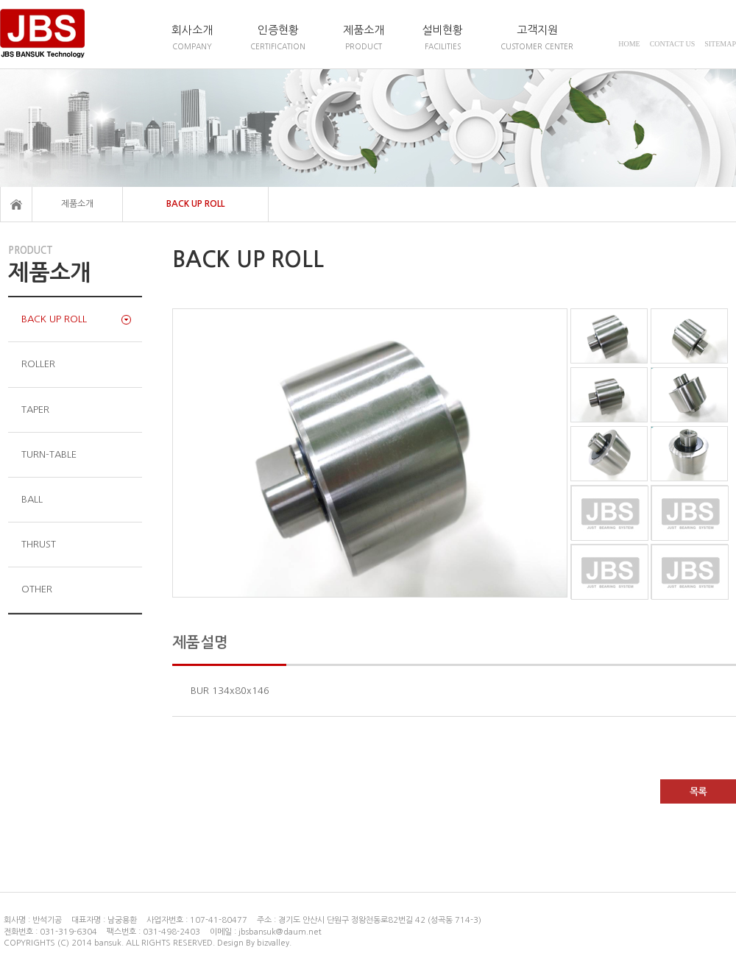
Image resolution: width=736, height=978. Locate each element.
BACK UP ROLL (195, 203)
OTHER (36, 589)
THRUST (38, 544)
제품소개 (77, 203)
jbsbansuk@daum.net (280, 932)
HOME (629, 44)
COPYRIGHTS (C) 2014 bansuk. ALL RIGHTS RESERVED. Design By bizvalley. (147, 943)
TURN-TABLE (49, 454)
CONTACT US (673, 44)
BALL (32, 499)
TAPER (35, 409)
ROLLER (38, 364)
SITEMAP (720, 44)
